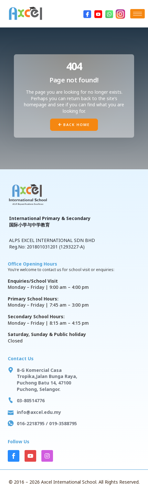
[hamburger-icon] (137, 13)
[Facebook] (87, 14)
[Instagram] (120, 14)
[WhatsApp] (109, 14)
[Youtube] (98, 14)
